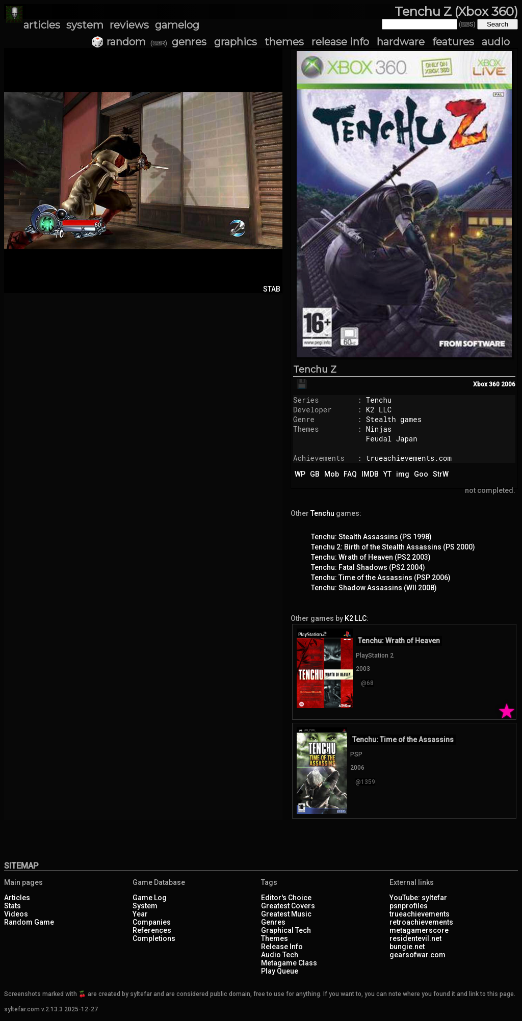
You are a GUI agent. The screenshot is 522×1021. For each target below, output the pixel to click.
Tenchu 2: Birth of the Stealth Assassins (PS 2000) (393, 547)
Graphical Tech (286, 930)
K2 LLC (379, 409)
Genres (273, 922)
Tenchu (379, 400)
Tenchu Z (314, 369)
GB (315, 474)
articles (41, 25)
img (402, 474)
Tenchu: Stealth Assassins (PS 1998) (371, 537)
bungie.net (407, 947)
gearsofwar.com (417, 955)
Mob (331, 474)
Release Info (282, 947)
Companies (152, 922)
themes (284, 42)
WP (300, 474)
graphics (235, 42)
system (84, 25)
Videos (16, 914)
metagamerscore (419, 930)
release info (340, 42)
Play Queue (279, 971)
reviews (129, 25)
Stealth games (394, 419)
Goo (421, 474)
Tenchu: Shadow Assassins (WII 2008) (374, 588)
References (152, 930)
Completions (154, 938)
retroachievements (421, 922)
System (145, 906)
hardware (401, 42)
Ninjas (379, 429)
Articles (17, 898)
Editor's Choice (286, 898)
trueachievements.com (409, 458)
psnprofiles (408, 906)
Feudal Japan (391, 438)
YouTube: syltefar (418, 898)
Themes (274, 938)
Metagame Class (289, 963)
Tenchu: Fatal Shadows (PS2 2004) (368, 567)
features (453, 42)
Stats (12, 906)
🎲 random (118, 42)
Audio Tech (279, 955)
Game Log (150, 898)
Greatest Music (286, 914)
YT (387, 474)
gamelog (177, 25)
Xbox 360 (486, 384)
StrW (441, 474)
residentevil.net (415, 938)
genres (189, 42)
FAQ (350, 474)
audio (496, 42)
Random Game (29, 922)
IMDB (370, 474)
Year (140, 914)
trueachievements (419, 914)
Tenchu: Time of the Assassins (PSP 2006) (381, 577)
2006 (508, 384)
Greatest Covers (288, 906)
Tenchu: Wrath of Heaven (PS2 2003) (371, 557)
